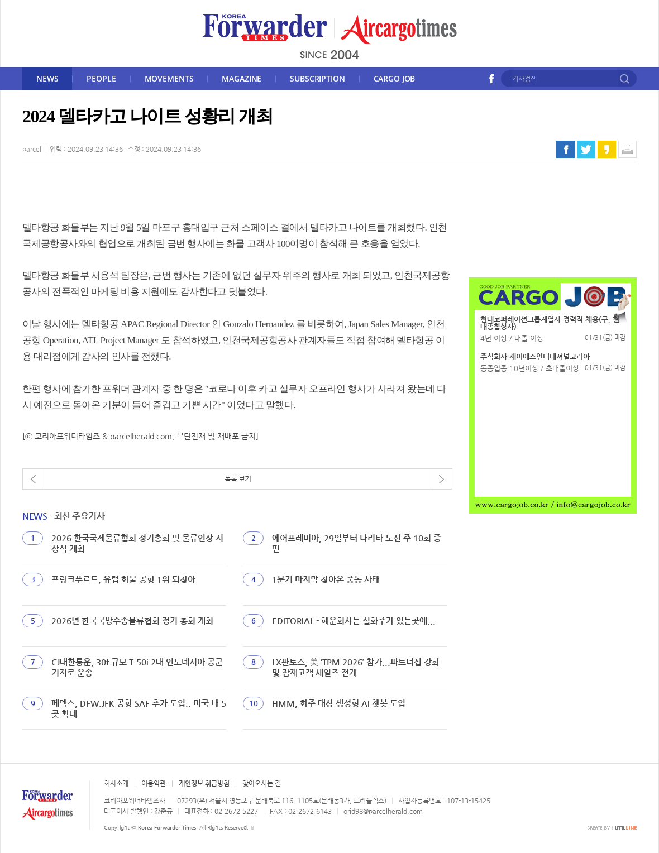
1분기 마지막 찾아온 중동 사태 (326, 579)
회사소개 (116, 783)
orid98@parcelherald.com (383, 811)
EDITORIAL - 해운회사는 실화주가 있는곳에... (354, 620)
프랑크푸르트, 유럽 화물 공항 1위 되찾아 (123, 579)
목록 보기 (238, 479)
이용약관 (153, 783)
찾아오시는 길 (261, 783)
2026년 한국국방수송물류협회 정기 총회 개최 (132, 620)
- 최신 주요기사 (63, 516)
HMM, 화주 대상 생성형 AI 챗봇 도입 (338, 703)
